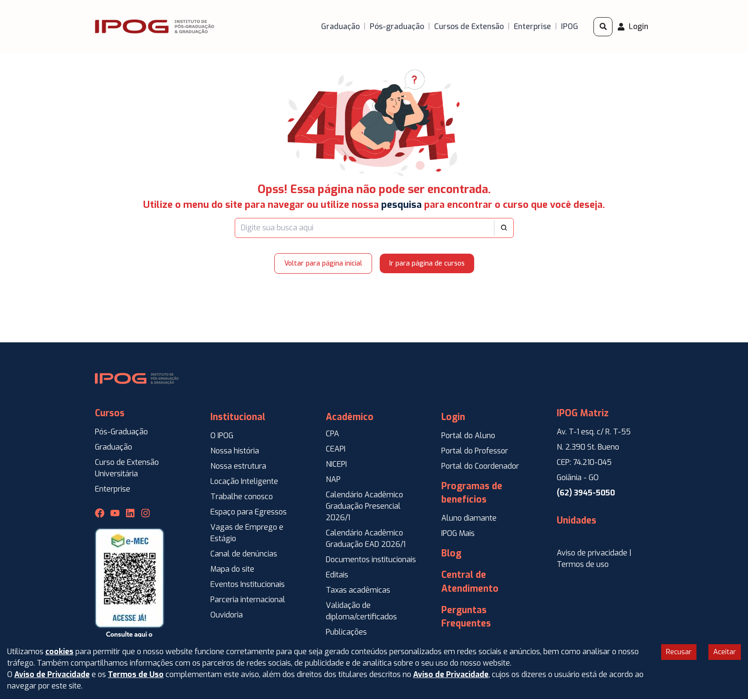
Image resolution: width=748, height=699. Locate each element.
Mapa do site (232, 569)
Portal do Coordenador (480, 466)
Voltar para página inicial (323, 263)
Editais (337, 575)
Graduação (113, 447)
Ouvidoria (226, 615)
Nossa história (234, 451)
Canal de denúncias (243, 554)
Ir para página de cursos (427, 263)
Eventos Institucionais (247, 584)
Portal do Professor (474, 451)
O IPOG (221, 436)
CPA (332, 434)
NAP (333, 479)
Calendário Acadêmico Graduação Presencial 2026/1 (364, 506)
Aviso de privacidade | (594, 553)
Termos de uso (583, 564)
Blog (451, 553)
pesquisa (401, 204)
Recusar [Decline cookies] (679, 652)
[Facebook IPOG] (99, 513)
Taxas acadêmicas (358, 590)
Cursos (110, 413)
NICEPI (336, 464)
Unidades (576, 520)
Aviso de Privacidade (52, 674)
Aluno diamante (469, 518)
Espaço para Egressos (248, 512)
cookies (59, 652)
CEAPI (335, 449)
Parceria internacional (247, 600)
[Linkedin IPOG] (130, 513)
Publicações (346, 632)
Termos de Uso (136, 674)
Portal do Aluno (468, 436)
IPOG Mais (458, 533)
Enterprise (112, 489)
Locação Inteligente (244, 481)
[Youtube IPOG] (115, 513)
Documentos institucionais (371, 560)
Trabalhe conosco (241, 497)
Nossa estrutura (238, 466)
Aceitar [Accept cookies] (724, 652)
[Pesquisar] (603, 26)
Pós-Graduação (121, 432)
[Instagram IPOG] (145, 513)
